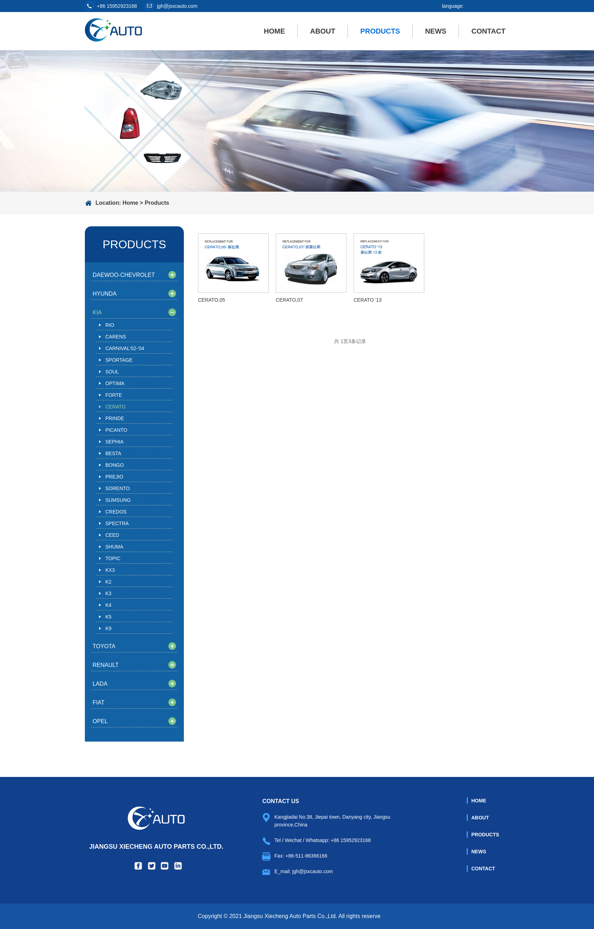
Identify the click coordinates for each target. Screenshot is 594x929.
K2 (108, 582)
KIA (97, 312)
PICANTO (116, 430)
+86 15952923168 (117, 6)
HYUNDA (105, 294)
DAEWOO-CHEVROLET (124, 275)
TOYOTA (104, 646)
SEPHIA (114, 442)
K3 (108, 593)
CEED (112, 535)
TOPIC (113, 558)
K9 (108, 628)
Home (274, 31)
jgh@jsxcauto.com (177, 6)
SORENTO (117, 488)
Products (380, 31)
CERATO (115, 407)
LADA (100, 684)
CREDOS (116, 512)
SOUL (112, 371)
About (322, 31)
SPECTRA (117, 523)
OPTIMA (114, 383)
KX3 (110, 570)
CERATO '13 (368, 300)
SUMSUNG (118, 500)
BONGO (114, 465)
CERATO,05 (211, 300)
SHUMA (114, 547)
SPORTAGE (119, 360)
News (435, 31)
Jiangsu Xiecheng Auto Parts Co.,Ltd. (156, 828)
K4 (108, 605)
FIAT (98, 702)
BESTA (113, 453)
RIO (109, 325)
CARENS (115, 336)
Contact (488, 31)
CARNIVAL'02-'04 (124, 348)
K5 (108, 617)
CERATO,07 (289, 300)
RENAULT (106, 665)
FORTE (113, 395)
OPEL (100, 721)
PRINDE (114, 418)
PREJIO (114, 477)
